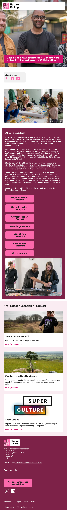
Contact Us (10, 470)
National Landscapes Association (18, 483)
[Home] (11, 6)
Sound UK (9, 172)
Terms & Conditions (25, 507)
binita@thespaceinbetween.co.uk (28, 463)
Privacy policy (9, 507)
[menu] (59, 6)
